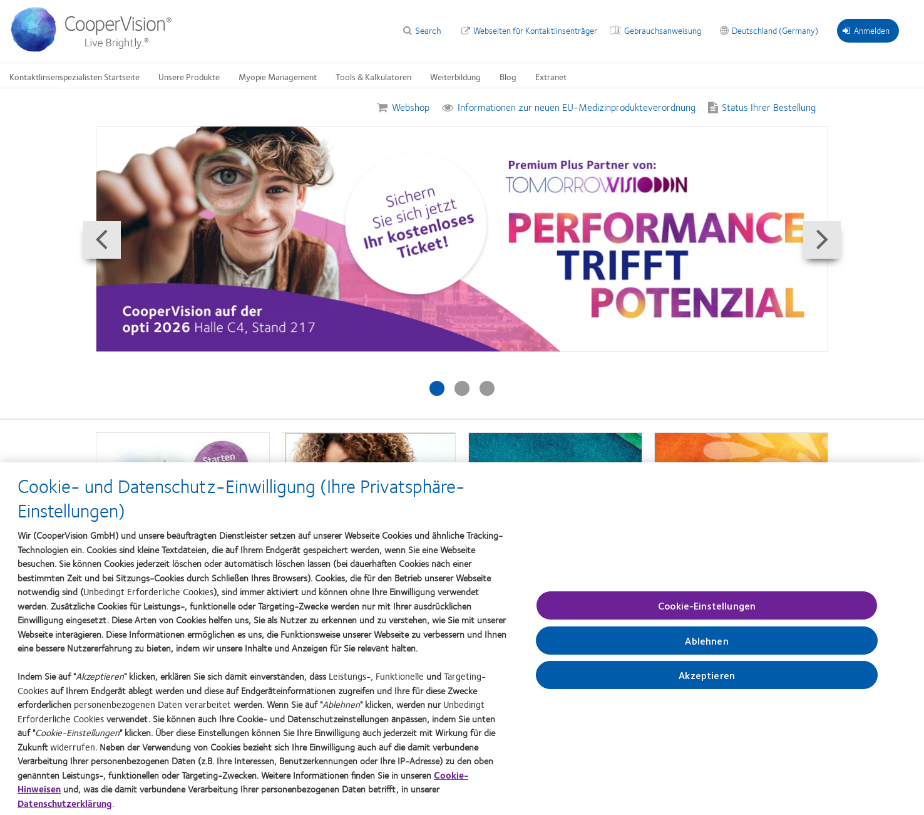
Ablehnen (706, 647)
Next (825, 257)
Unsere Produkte (189, 76)
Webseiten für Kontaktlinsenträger (535, 30)
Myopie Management (278, 76)
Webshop (410, 107)
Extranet (551, 76)
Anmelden (866, 30)
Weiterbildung (455, 76)
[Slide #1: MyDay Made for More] (436, 388)
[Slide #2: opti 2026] (462, 388)
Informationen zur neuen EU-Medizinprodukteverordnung (577, 107)
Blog (508, 76)
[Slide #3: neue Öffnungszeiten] (487, 388)
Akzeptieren (707, 682)
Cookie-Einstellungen (707, 612)
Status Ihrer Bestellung (769, 107)
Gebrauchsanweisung (662, 30)
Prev (98, 257)
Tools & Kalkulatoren (373, 76)
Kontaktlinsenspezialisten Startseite (74, 76)
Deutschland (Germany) (775, 30)
